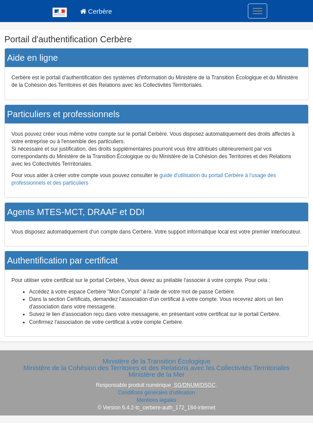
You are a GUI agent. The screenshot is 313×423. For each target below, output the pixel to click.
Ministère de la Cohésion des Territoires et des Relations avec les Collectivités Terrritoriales (156, 367)
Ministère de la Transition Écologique (156, 361)
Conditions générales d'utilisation (156, 393)
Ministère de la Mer (157, 374)
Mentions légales (156, 400)
